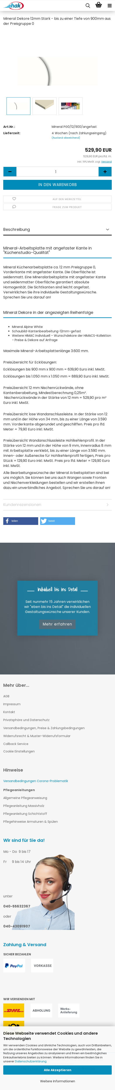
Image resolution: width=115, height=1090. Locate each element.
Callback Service (15, 744)
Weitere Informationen (57, 1081)
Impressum (12, 704)
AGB (6, 696)
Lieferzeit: (11, 133)
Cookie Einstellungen (19, 751)
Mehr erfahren (57, 624)
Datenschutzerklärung (30, 1061)
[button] (20, 521)
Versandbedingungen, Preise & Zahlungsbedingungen (44, 728)
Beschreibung (16, 229)
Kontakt (9, 712)
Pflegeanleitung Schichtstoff (25, 814)
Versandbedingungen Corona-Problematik (35, 781)
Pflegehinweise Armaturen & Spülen (30, 821)
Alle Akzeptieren (57, 1070)
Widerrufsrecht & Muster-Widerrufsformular (36, 736)
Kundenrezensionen (22, 504)
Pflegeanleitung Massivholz (23, 806)
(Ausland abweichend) (66, 137)
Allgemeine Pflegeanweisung (25, 798)
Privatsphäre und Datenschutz (26, 720)
